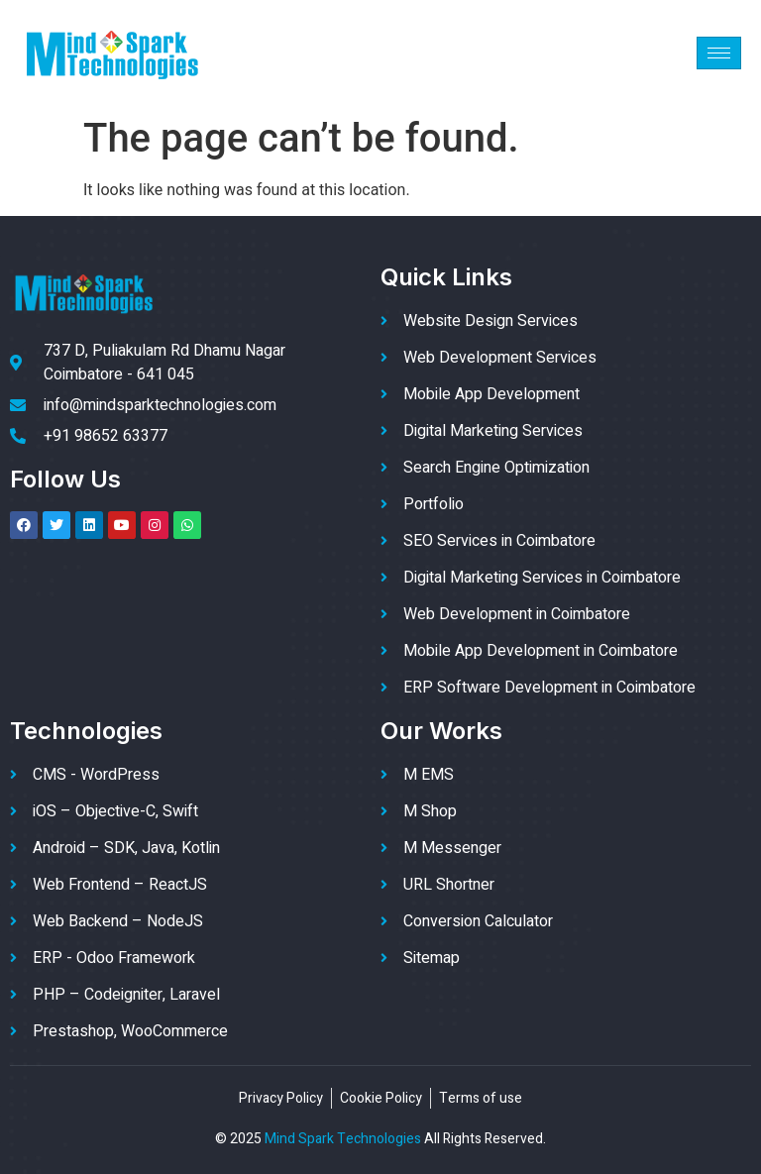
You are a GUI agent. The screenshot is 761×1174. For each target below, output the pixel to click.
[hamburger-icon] (719, 53)
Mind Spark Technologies (343, 1138)
